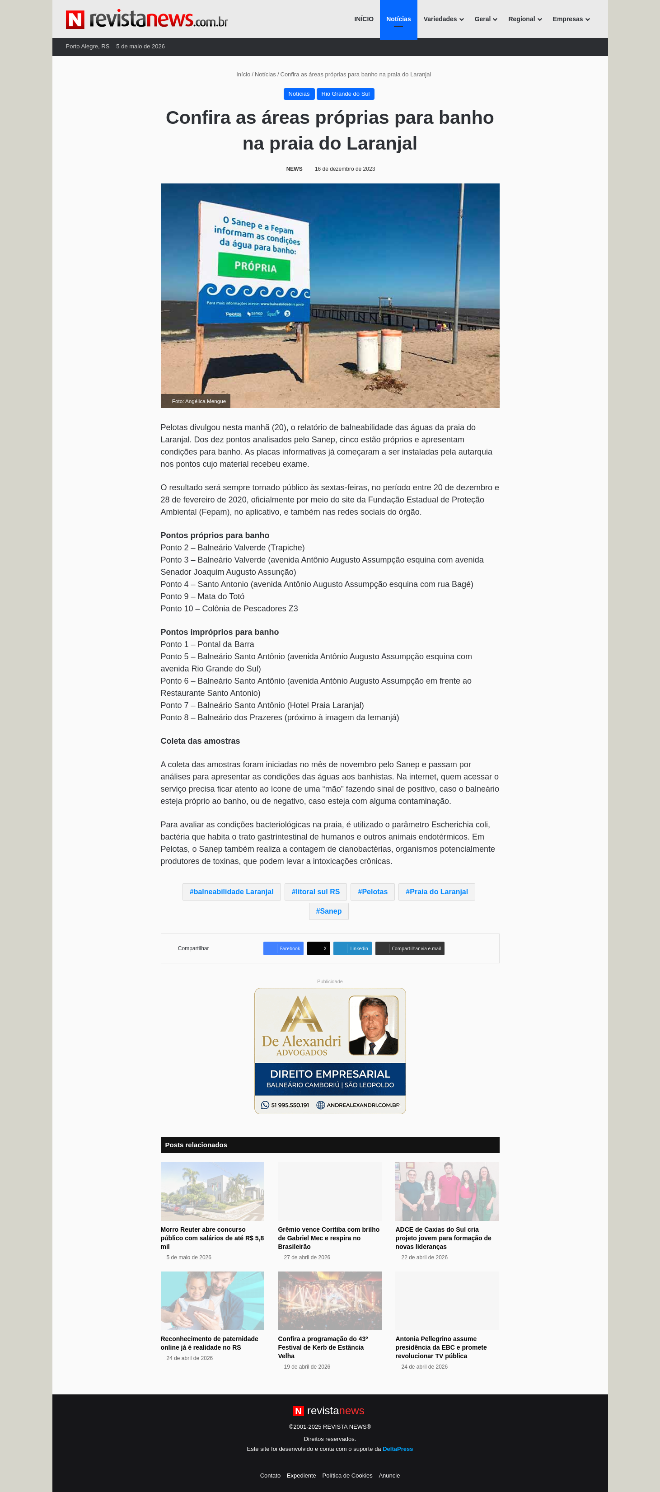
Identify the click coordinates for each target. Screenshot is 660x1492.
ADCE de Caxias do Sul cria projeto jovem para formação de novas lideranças (443, 1238)
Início (240, 74)
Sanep (331, 911)
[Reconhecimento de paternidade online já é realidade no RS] (213, 1300)
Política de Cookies (347, 1475)
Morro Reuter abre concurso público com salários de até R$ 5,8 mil (212, 1238)
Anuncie (389, 1475)
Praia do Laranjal (439, 892)
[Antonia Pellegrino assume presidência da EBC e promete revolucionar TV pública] (447, 1300)
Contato (270, 1475)
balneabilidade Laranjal (234, 892)
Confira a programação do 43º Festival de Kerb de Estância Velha (323, 1347)
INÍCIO (364, 19)
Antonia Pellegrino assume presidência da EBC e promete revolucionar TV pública (441, 1347)
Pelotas (375, 892)
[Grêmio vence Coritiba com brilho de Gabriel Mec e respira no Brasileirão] (330, 1191)
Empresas (568, 19)
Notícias (398, 19)
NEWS (294, 169)
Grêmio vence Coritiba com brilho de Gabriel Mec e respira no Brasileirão (328, 1238)
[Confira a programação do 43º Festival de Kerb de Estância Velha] (330, 1300)
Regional (521, 19)
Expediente (301, 1475)
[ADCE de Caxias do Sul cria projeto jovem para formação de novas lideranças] (447, 1191)
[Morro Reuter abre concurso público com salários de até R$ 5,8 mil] (213, 1191)
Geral (483, 19)
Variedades (440, 19)
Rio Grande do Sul (346, 93)
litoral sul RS (318, 892)
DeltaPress (398, 1448)
